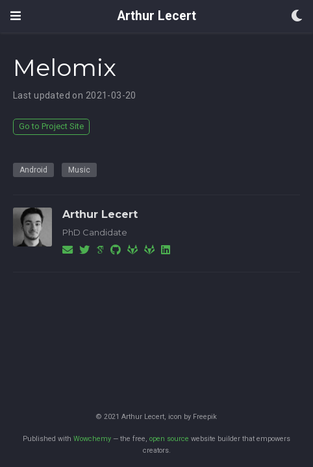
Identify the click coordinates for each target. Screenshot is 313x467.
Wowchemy (92, 439)
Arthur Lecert (157, 15)
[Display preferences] (297, 16)
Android (33, 169)
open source (169, 439)
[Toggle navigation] (15, 16)
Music (79, 169)
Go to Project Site (51, 126)
